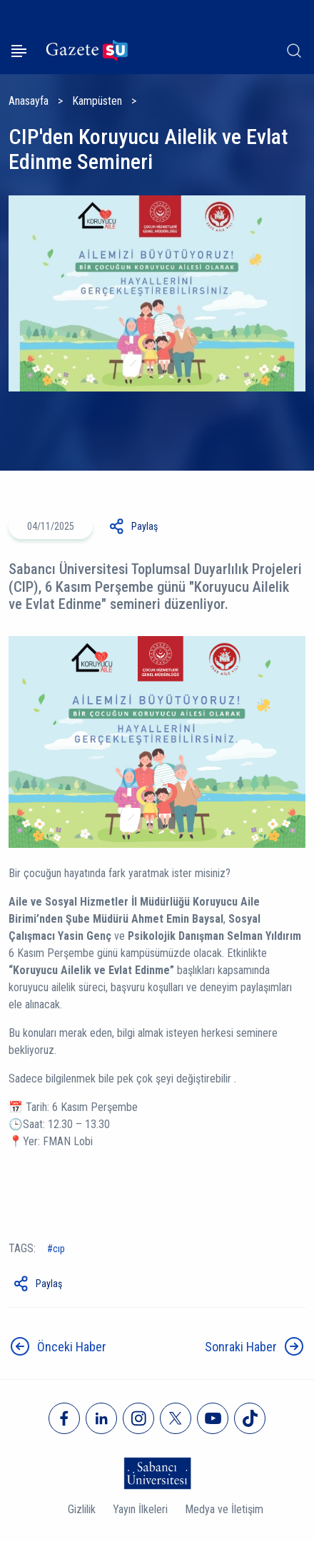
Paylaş (144, 526)
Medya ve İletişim (224, 1509)
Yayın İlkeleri (140, 1509)
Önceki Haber (71, 1346)
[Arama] (294, 50)
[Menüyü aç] (18, 51)
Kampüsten (97, 101)
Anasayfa (29, 101)
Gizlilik (82, 1509)
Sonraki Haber (241, 1346)
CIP (59, 1248)
